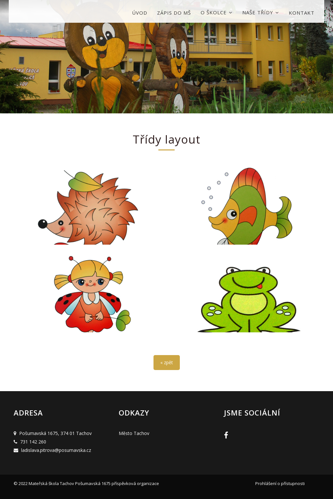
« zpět (166, 362)
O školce (217, 12)
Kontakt (301, 12)
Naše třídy (260, 12)
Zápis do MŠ (174, 12)
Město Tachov (134, 433)
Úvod (139, 12)
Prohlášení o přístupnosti (280, 483)
